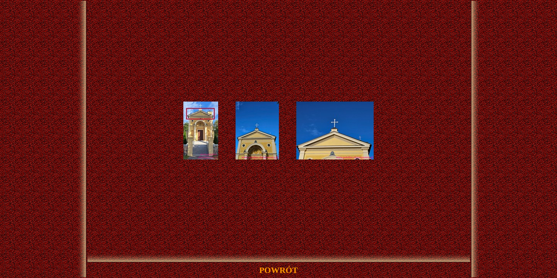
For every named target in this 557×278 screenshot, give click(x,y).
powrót (278, 270)
